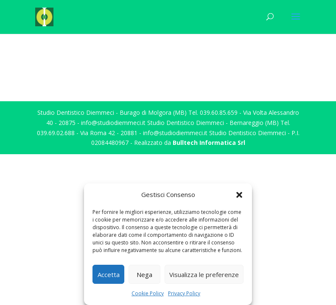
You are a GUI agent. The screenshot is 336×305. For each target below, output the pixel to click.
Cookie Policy (148, 293)
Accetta (109, 274)
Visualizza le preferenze (204, 274)
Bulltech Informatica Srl (209, 143)
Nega (144, 274)
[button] (239, 195)
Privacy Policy (184, 293)
